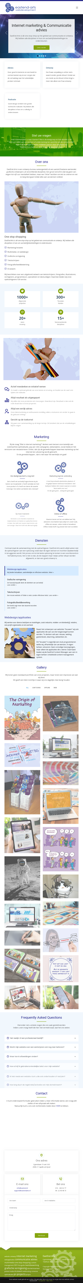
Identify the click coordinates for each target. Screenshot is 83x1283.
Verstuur (41, 1235)
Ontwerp (49, 68)
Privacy (57, 1269)
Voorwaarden (48, 1269)
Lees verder (41, 47)
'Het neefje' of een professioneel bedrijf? (43, 1048)
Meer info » (50, 1280)
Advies (10, 68)
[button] (6, 29)
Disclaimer (67, 1266)
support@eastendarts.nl (22, 1191)
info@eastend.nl (22, 1188)
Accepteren (42, 1280)
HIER (58, 1106)
